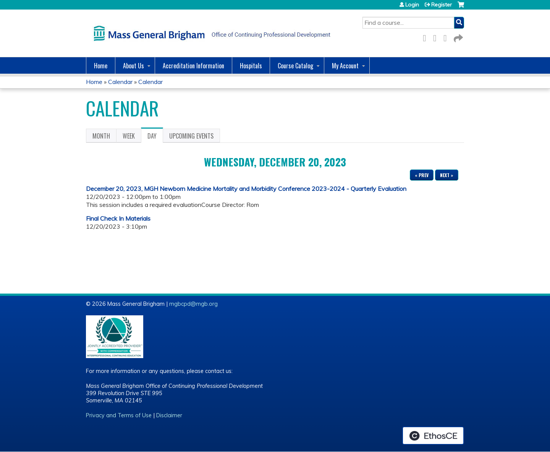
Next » (446, 175)
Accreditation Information (193, 65)
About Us (133, 65)
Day (155, 137)
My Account (345, 65)
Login (412, 4)
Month (101, 135)
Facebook (426, 36)
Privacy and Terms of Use (119, 415)
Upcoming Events (191, 135)
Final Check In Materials (118, 218)
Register (441, 4)
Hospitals (251, 65)
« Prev (422, 175)
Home (100, 65)
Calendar (120, 82)
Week (129, 135)
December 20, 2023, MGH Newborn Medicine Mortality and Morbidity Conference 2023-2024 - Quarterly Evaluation (246, 188)
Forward (457, 36)
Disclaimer (169, 415)
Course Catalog (295, 65)
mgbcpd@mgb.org (193, 303)
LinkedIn (447, 36)
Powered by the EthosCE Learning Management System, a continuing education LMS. (433, 435)
